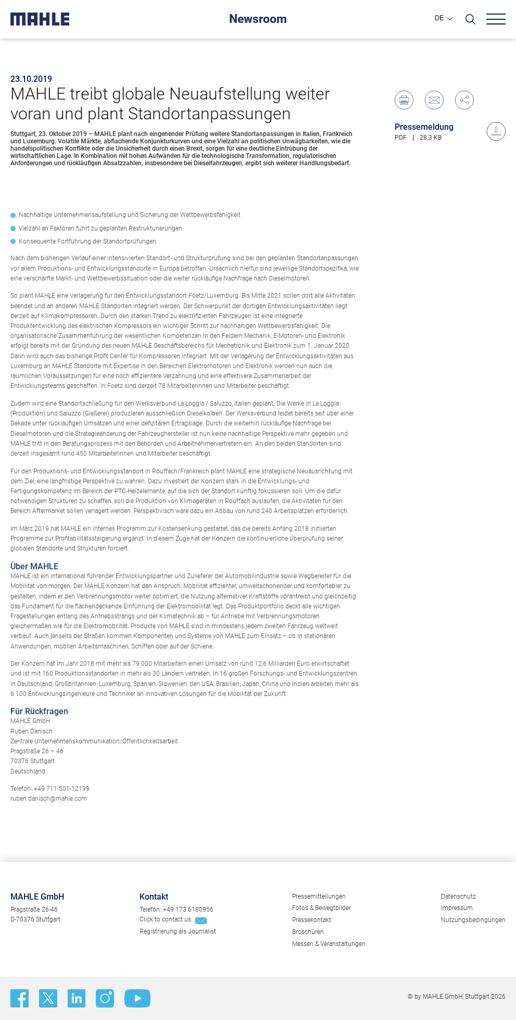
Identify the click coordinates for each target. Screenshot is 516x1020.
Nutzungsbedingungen (473, 920)
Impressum (457, 908)
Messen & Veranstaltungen (329, 944)
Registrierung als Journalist (178, 931)
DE (439, 18)
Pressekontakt (311, 920)
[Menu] (496, 19)
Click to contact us (165, 919)
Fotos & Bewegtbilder (321, 908)
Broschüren (308, 932)
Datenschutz (458, 896)
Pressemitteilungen (319, 896)
